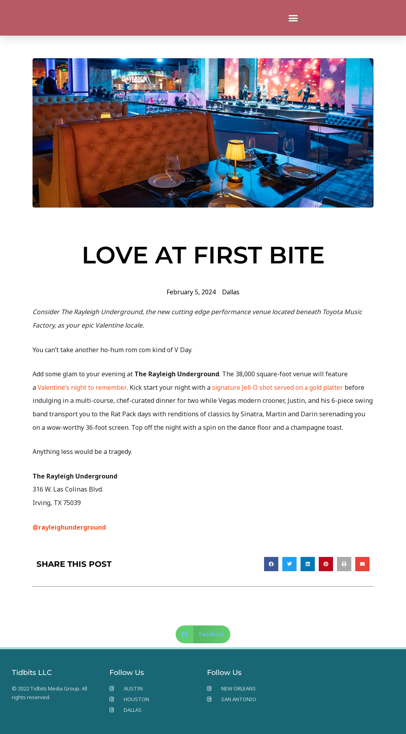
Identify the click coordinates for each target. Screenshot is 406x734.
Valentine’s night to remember (83, 387)
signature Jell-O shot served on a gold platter (280, 387)
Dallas (231, 292)
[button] (293, 17)
